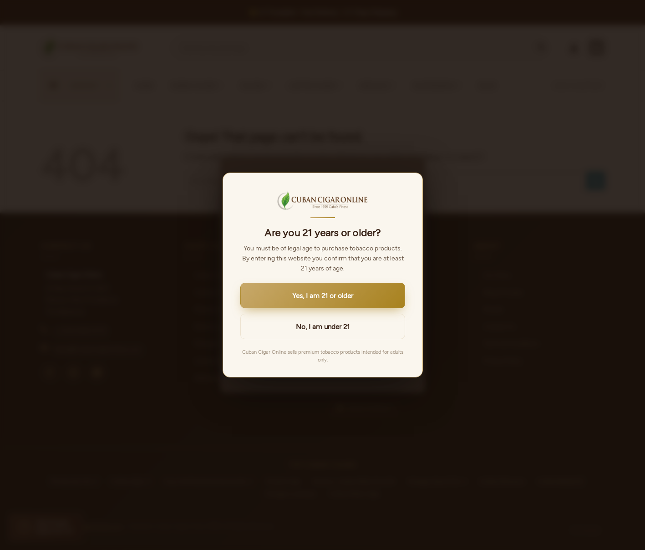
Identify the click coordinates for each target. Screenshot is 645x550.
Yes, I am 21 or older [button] (322, 295)
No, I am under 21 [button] (323, 326)
